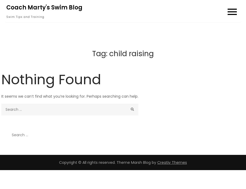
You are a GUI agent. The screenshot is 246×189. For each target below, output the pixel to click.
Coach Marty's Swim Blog (44, 7)
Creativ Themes (172, 162)
